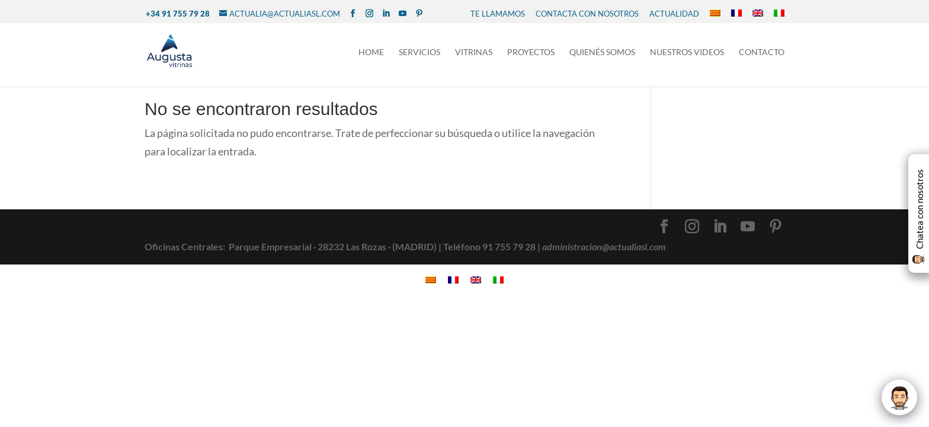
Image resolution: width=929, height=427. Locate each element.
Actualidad (674, 13)
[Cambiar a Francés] (736, 14)
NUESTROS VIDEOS (687, 52)
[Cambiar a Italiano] (779, 14)
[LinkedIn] (386, 13)
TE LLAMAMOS (497, 13)
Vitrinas (473, 52)
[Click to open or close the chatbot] (899, 397)
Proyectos (531, 52)
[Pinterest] (419, 13)
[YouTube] (402, 13)
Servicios (419, 52)
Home (371, 52)
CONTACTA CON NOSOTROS (587, 13)
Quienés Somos (602, 52)
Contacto (761, 52)
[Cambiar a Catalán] (715, 14)
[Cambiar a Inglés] (757, 14)
